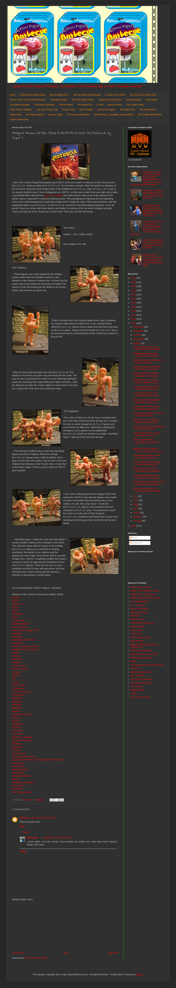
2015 (133, 323)
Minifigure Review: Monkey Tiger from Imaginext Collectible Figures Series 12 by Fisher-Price (152, 210)
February (138, 516)
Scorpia (16, 743)
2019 (133, 307)
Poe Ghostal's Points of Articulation (147, 665)
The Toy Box (136, 686)
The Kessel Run (84, 104)
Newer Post (18, 953)
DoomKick (135, 616)
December (139, 327)
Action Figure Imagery (141, 587)
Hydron (16, 675)
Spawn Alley (15, 114)
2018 (133, 311)
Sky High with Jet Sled (23, 756)
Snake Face (18, 763)
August (137, 343)
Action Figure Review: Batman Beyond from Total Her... (147, 401)
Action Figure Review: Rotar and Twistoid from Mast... (148, 414)
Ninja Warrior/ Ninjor (22, 714)
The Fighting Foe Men (23, 639)
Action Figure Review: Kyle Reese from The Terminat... (147, 476)
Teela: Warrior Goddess (21, 109)
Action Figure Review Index (32, 95)
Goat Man (17, 659)
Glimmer (16, 656)
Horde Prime (18, 665)
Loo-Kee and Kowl (21, 691)
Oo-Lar (15, 720)
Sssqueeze (17, 772)
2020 (133, 302)
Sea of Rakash (86, 109)
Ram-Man (17, 734)
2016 (133, 319)
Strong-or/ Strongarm (23, 782)
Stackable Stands (21, 776)
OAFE (133, 661)
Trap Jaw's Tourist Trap (47, 109)
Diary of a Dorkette (139, 608)
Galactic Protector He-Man (25, 646)
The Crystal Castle (135, 104)
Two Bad (16, 789)
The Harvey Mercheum (141, 683)
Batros (15, 607)
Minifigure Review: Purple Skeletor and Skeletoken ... (147, 354)
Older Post (113, 953)
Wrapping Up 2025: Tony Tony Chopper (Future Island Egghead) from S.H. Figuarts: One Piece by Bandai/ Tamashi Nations (146, 178)
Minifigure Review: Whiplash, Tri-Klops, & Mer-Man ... (148, 361)
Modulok (16, 704)
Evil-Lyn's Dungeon (106, 109)
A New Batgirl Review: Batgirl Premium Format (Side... (146, 463)
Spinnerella (18, 766)
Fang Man (17, 636)
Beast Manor (152, 99)
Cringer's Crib (68, 109)
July (136, 496)
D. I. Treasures (137, 605)
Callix (15, 617)
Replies (25, 832)
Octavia (16, 717)
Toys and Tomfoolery (140, 697)
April (136, 508)
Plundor (16, 727)
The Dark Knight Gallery (83, 99)
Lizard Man (17, 688)
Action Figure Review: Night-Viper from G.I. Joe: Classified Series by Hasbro (153, 194)
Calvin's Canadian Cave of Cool (145, 598)
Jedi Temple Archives (140, 637)
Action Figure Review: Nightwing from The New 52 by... (148, 427)
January (138, 521)
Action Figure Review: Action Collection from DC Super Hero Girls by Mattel (153, 244)
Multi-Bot (16, 708)
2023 (133, 290)
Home (12, 95)
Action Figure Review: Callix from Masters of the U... (146, 434)
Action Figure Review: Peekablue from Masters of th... (147, 442)
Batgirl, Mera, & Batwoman (143, 594)
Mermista (17, 701)
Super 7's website (53, 195)
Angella (16, 597)
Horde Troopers (20, 669)
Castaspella (18, 620)
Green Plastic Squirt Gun (142, 623)
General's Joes (138, 619)
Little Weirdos (137, 641)
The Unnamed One (22, 792)
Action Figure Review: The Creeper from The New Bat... (147, 489)
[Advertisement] (65, 926)
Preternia (135, 668)
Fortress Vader (56, 114)
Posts (133, 538)
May (136, 504)
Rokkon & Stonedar (22, 737)
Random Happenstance (142, 672)
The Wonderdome (147, 109)
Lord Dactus (18, 695)
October (138, 335)
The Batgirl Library (58, 99)
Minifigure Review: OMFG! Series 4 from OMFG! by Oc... (148, 450)
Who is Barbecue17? (59, 95)
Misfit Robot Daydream (141, 650)
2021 (133, 298)
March (137, 512)
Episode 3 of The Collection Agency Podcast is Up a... (146, 421)
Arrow (15, 601)
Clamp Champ (19, 627)
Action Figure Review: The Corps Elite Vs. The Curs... (146, 394)
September (139, 339)
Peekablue (17, 724)
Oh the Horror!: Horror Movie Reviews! (28, 99)
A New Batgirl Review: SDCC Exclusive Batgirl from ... (146, 456)
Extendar (16, 633)
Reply (22, 826)
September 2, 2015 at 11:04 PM (58, 837)
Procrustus (17, 730)
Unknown (24, 818)
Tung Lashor (18, 785)
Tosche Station (66, 104)
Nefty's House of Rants (141, 657)
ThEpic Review (138, 690)
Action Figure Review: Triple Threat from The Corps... (146, 387)
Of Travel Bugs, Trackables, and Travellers (113, 114)
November (139, 331)
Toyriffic (134, 693)
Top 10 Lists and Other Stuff (143, 95)
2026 (133, 278)
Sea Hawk (17, 746)
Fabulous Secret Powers (110, 99)
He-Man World (137, 626)
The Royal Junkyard (35, 114)
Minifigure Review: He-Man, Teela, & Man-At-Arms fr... (146, 381)
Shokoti (16, 750)
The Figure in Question (141, 679)
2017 (133, 315)
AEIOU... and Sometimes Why (145, 591)
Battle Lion (17, 604)
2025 (133, 282)
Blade (15, 610)
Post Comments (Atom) (36, 958)
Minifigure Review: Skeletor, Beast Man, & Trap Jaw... (146, 374)
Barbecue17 (33, 837)
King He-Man (19, 685)
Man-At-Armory (115, 104)
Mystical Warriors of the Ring (144, 654)
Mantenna (17, 698)
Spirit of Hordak (20, 769)
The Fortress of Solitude (78, 114)
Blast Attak (17, 614)
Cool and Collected (139, 601)
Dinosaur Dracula (139, 612)
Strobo (15, 779)
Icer (14, 678)
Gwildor (16, 662)
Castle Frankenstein (19, 119)
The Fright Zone (127, 109)
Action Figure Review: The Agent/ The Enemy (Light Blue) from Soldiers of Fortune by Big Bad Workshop (147, 227)
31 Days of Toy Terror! (115, 95)
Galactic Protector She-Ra (25, 649)
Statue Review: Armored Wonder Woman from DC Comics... (148, 483)
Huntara (16, 672)
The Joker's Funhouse (44, 104)
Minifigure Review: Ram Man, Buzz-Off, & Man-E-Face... (147, 368)
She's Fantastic (138, 675)
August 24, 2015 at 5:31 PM (43, 818)
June (136, 500)
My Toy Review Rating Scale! (87, 95)
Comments (136, 543)
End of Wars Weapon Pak (25, 630)
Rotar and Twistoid (21, 740)
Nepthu (16, 711)
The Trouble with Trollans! (150, 114)
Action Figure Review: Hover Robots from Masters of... (146, 407)
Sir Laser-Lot (18, 753)
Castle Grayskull (20, 623)
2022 (133, 294)
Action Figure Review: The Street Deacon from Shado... (147, 348)
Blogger (139, 974)
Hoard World (136, 630)
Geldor (15, 653)
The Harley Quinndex (20, 104)
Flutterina (17, 643)
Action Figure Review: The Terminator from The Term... (147, 469)
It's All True (136, 633)
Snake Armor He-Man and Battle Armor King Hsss (37, 759)
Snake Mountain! (134, 99)
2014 (133, 526)
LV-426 (100, 104)
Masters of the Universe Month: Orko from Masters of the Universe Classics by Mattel (153, 260)
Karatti (15, 682)
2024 (133, 286)
